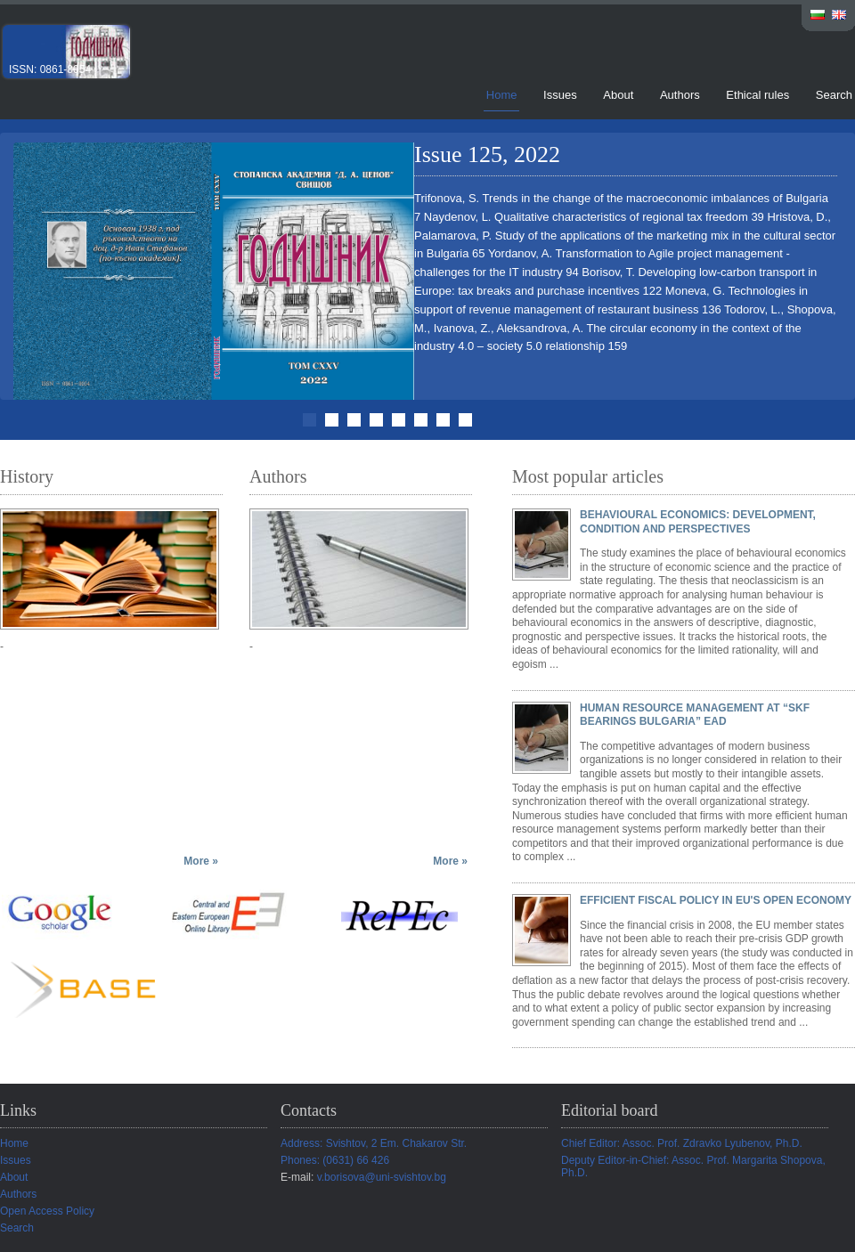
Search (834, 95)
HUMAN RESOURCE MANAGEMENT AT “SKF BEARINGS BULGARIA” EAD (695, 715)
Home (501, 95)
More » (200, 861)
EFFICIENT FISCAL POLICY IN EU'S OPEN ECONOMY (715, 900)
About (618, 95)
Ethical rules (757, 95)
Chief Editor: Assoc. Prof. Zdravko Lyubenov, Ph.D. (681, 1143)
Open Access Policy (47, 1211)
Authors (680, 95)
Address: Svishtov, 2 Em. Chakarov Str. (374, 1143)
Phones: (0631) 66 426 (335, 1160)
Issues (560, 95)
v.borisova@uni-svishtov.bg (381, 1177)
